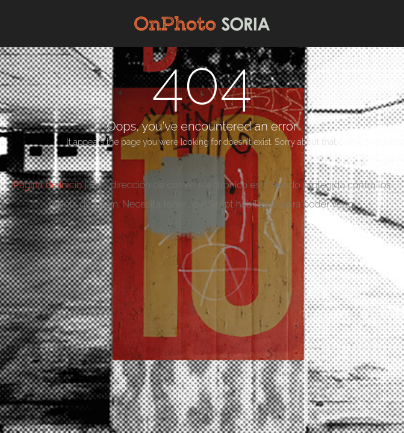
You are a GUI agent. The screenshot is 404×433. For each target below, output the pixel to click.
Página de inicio (47, 185)
